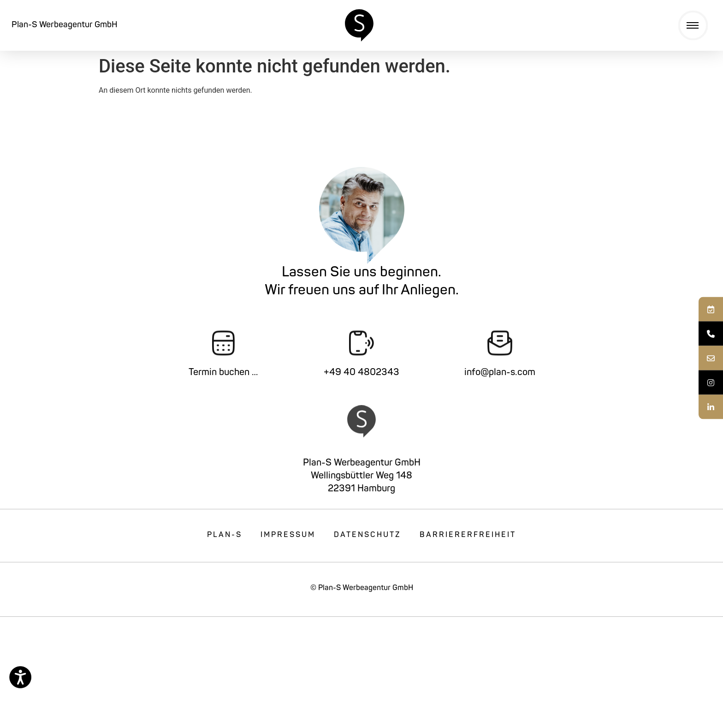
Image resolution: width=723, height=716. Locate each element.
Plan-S (224, 535)
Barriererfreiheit (468, 535)
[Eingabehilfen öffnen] (20, 677)
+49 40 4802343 (361, 372)
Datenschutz (367, 535)
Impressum (288, 535)
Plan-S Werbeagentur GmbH (65, 25)
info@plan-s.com (499, 372)
